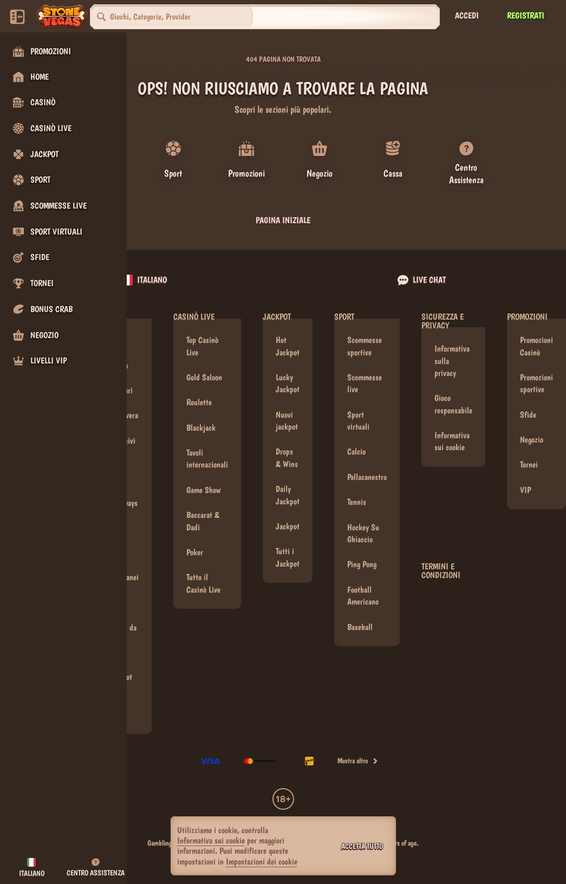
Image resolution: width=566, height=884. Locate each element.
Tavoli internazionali (207, 445)
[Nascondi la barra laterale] (17, 16)
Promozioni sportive (536, 370)
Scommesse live (364, 370)
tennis (356, 489)
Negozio (531, 426)
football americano (363, 582)
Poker (194, 539)
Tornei (529, 451)
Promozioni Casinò (536, 333)
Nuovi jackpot (287, 407)
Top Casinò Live (202, 333)
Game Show (203, 477)
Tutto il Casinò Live (203, 570)
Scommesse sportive (364, 333)
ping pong (361, 551)
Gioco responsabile (453, 391)
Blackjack (201, 415)
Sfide (528, 401)
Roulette (199, 389)
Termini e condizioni (440, 558)
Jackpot (288, 513)
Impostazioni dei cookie (261, 862)
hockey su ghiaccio (363, 520)
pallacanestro (367, 464)
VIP (525, 477)
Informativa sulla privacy (452, 347)
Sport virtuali (358, 407)
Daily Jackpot (288, 482)
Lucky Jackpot (288, 370)
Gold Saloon (204, 364)
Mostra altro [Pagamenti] (358, 747)
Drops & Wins (287, 444)
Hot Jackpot (288, 333)
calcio (356, 438)
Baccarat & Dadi (202, 508)
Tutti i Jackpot (288, 544)
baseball (360, 614)
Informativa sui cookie (452, 428)
